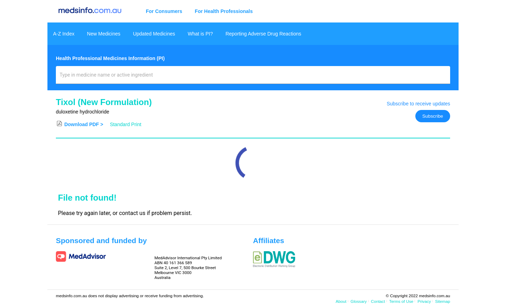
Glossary (359, 301)
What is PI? (200, 34)
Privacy (424, 301)
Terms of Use (401, 301)
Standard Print (126, 124)
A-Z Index (63, 34)
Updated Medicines (154, 34)
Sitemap (442, 301)
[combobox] (253, 77)
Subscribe (432, 116)
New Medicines (104, 34)
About (341, 301)
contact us (132, 213)
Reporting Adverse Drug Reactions (263, 34)
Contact (378, 301)
